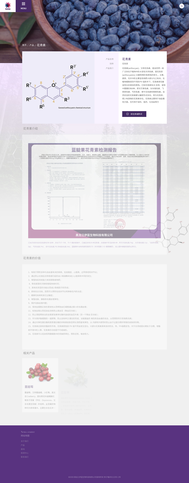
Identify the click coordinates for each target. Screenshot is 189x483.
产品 (32, 45)
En (182, 6)
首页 (24, 45)
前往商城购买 (134, 114)
